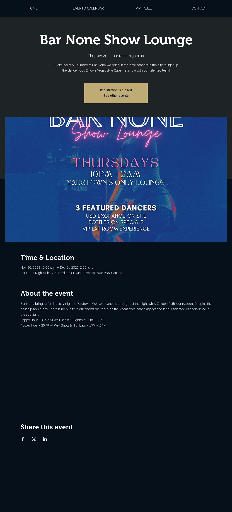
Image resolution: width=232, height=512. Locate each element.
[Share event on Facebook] (23, 439)
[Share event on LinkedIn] (45, 439)
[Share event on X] (34, 439)
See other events (116, 96)
